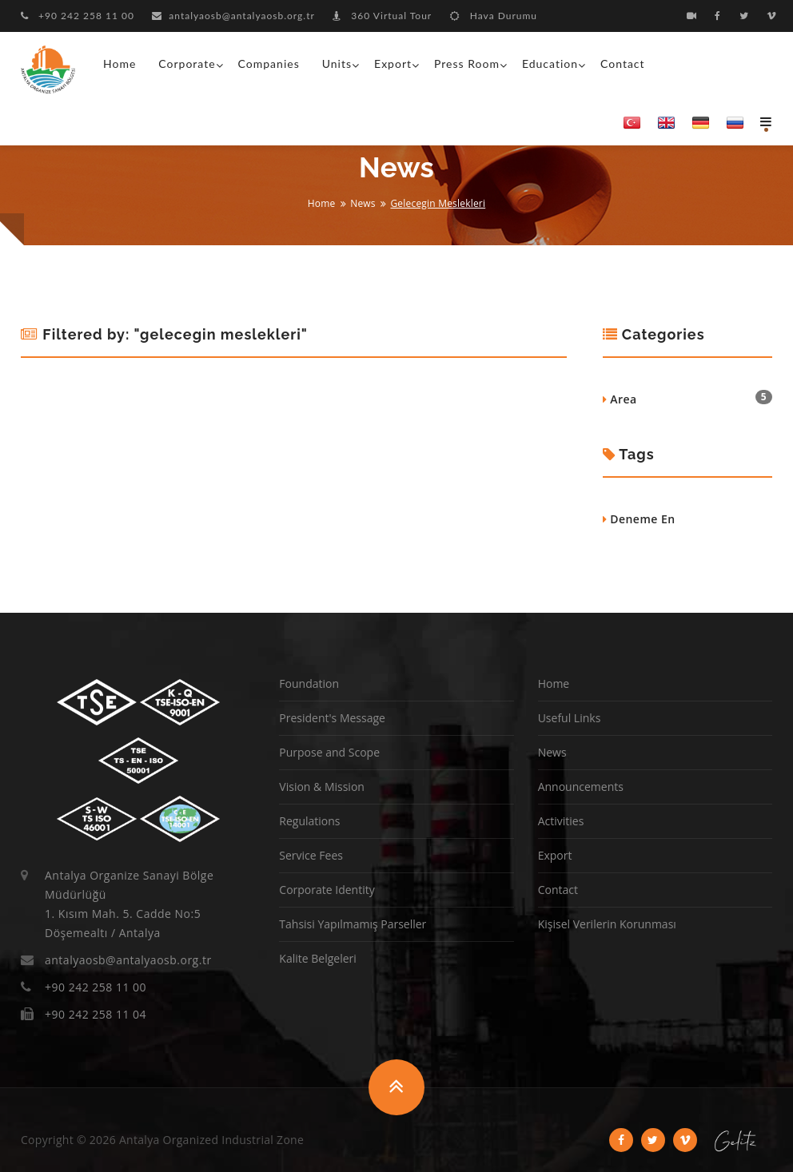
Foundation (309, 683)
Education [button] (550, 63)
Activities (561, 820)
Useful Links (569, 717)
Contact (622, 63)
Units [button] (337, 63)
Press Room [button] (467, 63)
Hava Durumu (493, 16)
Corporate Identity (326, 889)
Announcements (581, 786)
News (363, 203)
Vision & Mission (322, 786)
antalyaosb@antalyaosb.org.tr (233, 16)
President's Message (332, 717)
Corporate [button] (186, 63)
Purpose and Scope (329, 752)
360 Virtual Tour (382, 16)
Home (119, 63)
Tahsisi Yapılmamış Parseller (352, 924)
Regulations (309, 820)
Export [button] (393, 63)
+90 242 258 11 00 (77, 16)
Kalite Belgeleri (317, 958)
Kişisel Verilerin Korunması (607, 924)
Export (555, 855)
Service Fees (311, 855)
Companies (269, 63)
